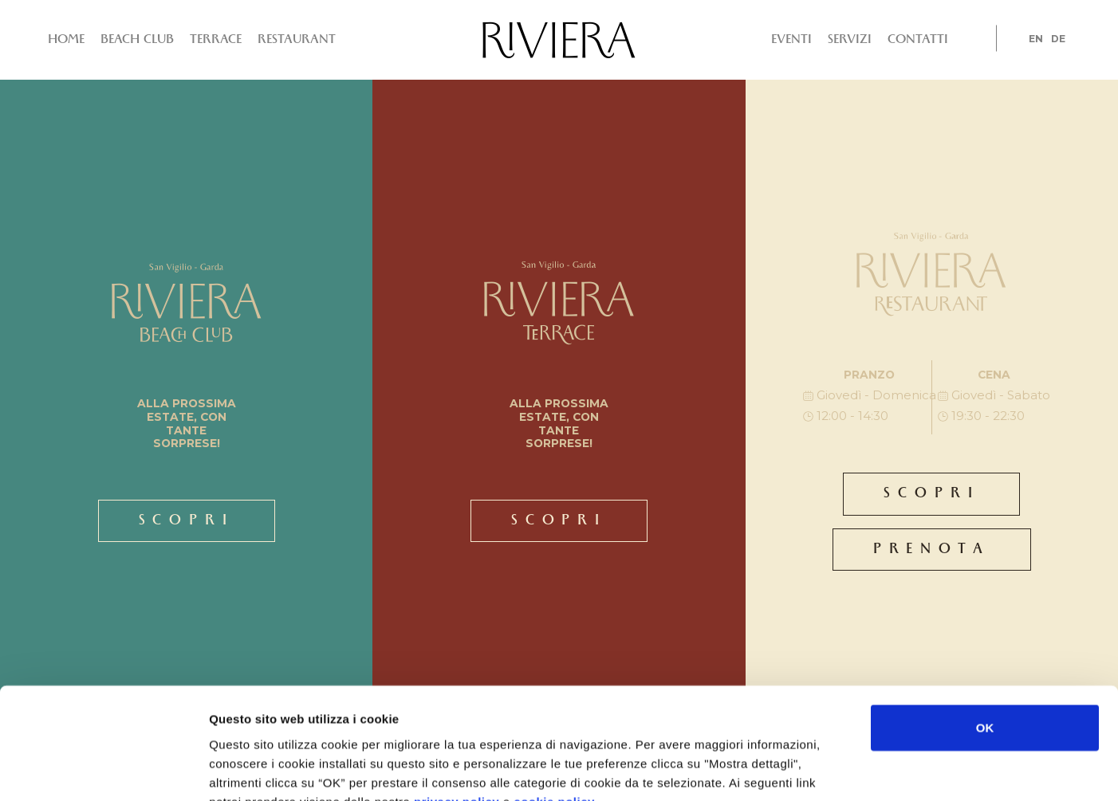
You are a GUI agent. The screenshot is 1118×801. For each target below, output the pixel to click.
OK (985, 631)
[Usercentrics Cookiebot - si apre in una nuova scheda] (103, 770)
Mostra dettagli (780, 769)
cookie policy (554, 705)
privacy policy (456, 705)
